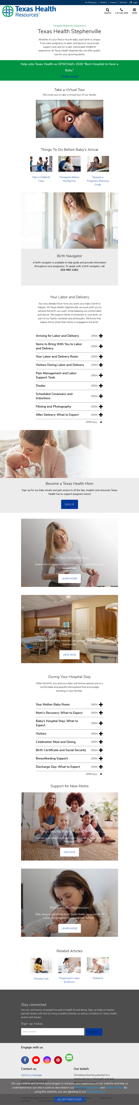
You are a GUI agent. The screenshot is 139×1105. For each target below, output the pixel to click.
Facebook (25, 1058)
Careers (113, 2)
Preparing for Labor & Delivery (69, 980)
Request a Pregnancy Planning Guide (98, 181)
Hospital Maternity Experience (69, 25)
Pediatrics (98, 978)
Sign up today (32, 1024)
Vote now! (69, 76)
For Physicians (91, 2)
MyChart (123, 2)
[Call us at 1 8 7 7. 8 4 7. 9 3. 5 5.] (121, 11)
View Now (69, 655)
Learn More (69, 578)
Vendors (103, 2)
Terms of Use (114, 1087)
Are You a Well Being (70, 1058)
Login (133, 2)
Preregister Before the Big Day (69, 179)
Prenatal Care (41, 978)
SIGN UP (69, 504)
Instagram (48, 1058)
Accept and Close (69, 1099)
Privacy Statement (87, 1087)
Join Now (69, 852)
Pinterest (59, 1058)
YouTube (36, 1058)
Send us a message (31, 1075)
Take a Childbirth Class (41, 179)
